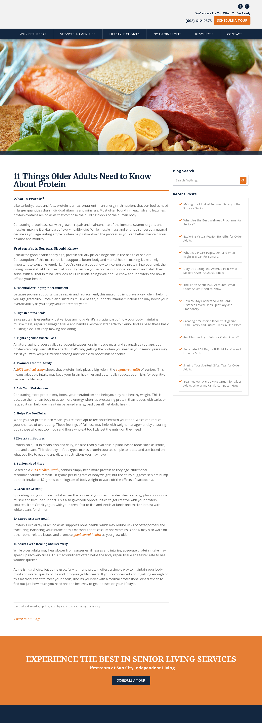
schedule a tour (232, 20)
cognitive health (128, 369)
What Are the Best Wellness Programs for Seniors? (212, 222)
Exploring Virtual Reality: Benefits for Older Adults (212, 238)
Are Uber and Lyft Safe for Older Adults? (211, 337)
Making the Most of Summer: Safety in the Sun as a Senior (211, 206)
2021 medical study (30, 369)
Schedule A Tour (131, 680)
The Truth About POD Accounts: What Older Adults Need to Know (209, 287)
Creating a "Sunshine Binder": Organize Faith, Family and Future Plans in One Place (212, 323)
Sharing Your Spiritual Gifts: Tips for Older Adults (211, 367)
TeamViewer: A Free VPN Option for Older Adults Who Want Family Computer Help (212, 383)
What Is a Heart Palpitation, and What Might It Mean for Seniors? (209, 254)
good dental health (87, 535)
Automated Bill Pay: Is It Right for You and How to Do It (212, 351)
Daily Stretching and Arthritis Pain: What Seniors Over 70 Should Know (210, 271)
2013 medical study (45, 470)
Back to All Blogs (27, 619)
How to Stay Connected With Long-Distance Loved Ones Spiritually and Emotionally (207, 305)
